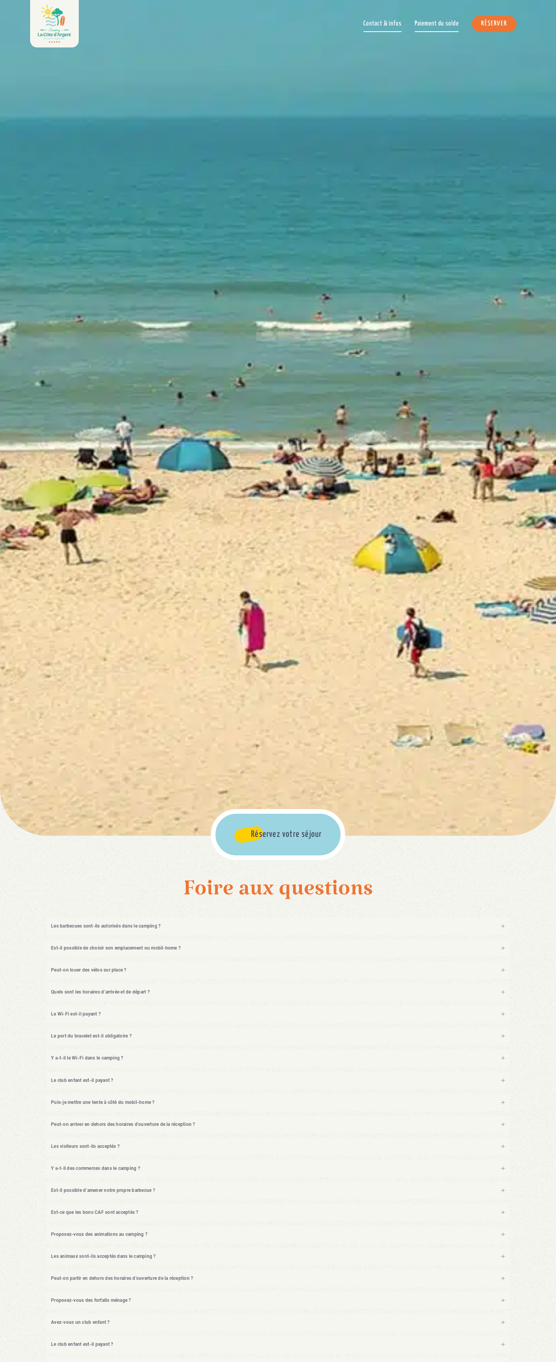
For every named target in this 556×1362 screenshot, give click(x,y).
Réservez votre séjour (286, 834)
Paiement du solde (436, 23)
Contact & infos (382, 23)
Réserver (494, 23)
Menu (537, 23)
